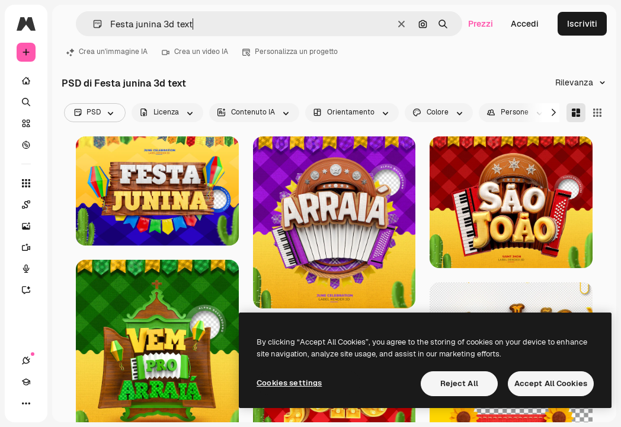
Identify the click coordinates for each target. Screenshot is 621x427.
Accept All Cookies (550, 383)
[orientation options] (352, 112)
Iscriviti (582, 23)
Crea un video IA (195, 51)
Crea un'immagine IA (107, 51)
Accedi (525, 23)
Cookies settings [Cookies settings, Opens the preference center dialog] (289, 383)
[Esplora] (26, 144)
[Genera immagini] (32, 225)
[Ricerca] (26, 102)
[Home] (26, 80)
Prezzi (480, 23)
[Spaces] (32, 204)
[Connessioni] (26, 360)
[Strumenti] (26, 183)
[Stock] (26, 123)
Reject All (459, 383)
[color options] (439, 112)
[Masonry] (575, 112)
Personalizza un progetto (290, 51)
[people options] (516, 112)
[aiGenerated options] (254, 112)
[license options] (167, 112)
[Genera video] (32, 247)
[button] (92, 24)
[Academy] (26, 381)
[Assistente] (32, 290)
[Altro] (26, 403)
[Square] (597, 112)
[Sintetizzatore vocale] (32, 268)
